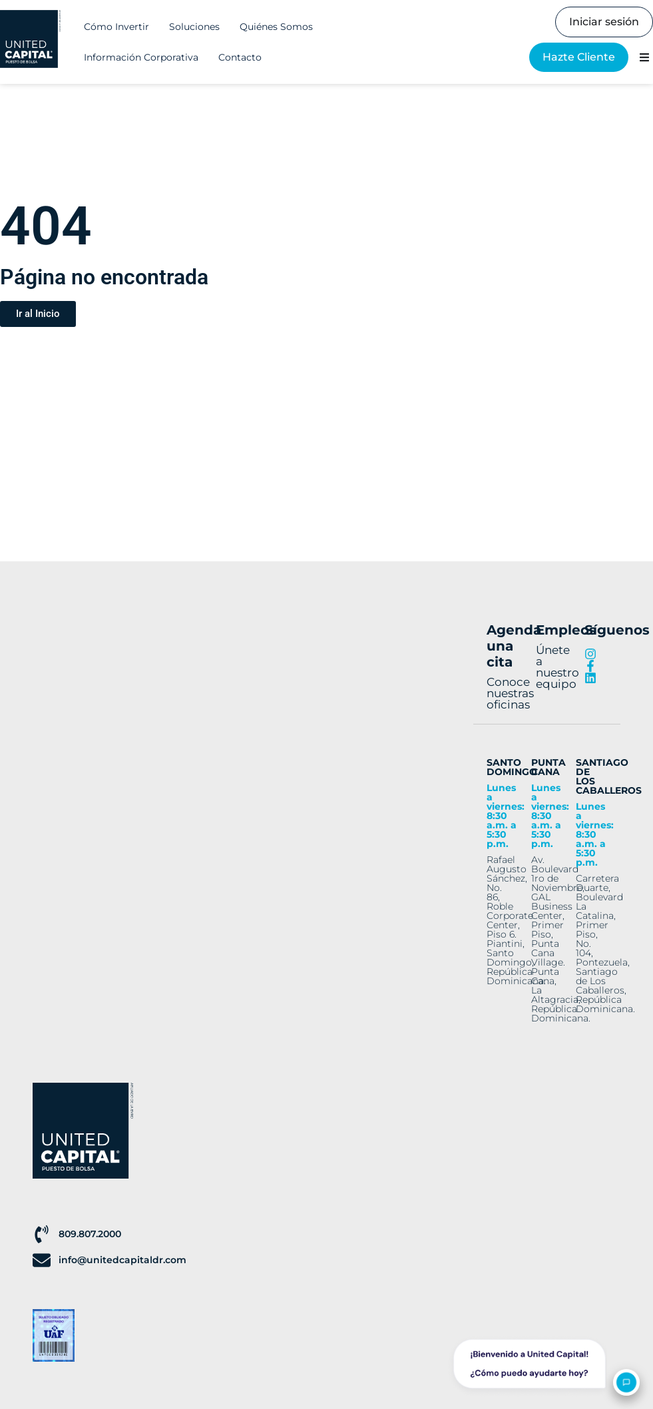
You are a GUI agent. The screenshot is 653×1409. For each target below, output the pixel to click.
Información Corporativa (141, 57)
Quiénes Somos (276, 27)
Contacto (240, 57)
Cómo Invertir (116, 27)
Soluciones (194, 27)
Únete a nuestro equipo (557, 667)
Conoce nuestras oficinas (510, 693)
